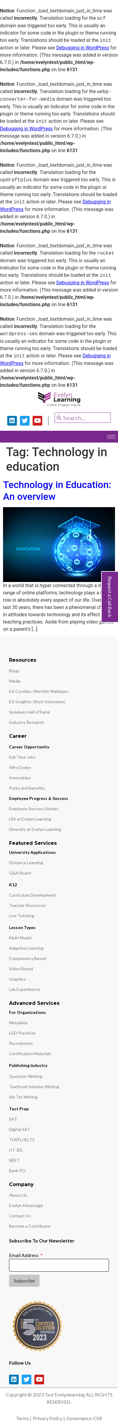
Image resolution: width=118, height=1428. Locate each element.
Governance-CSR (84, 1418)
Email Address (24, 1255)
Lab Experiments (24, 989)
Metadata (18, 1022)
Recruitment (21, 1043)
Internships (20, 777)
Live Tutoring (21, 915)
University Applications (32, 852)
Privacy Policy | (49, 1418)
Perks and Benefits (27, 788)
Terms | (23, 1418)
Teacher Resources (27, 905)
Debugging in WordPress (82, 48)
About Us (18, 1195)
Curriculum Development (32, 895)
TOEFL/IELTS (22, 1139)
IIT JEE (16, 1149)
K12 (13, 884)
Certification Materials (30, 1053)
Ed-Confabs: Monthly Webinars (38, 691)
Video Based (21, 968)
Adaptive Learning (26, 948)
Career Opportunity (29, 746)
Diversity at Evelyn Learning (35, 829)
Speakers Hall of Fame (29, 711)
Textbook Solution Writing (34, 1086)
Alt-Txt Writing (23, 1096)
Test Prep (19, 1108)
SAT (13, 1119)
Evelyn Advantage (26, 1205)
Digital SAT (19, 1129)
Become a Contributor (30, 1226)
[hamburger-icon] (111, 436)
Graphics (17, 979)
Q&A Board (20, 872)
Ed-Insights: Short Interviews (37, 701)
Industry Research (26, 722)
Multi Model (20, 937)
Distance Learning (26, 862)
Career (18, 736)
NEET (14, 1160)
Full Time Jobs (22, 757)
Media (15, 681)
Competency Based (27, 958)
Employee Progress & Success (38, 798)
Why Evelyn (20, 767)
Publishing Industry (28, 1065)
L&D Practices (22, 1032)
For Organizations (27, 1012)
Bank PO (17, 1170)
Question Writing (25, 1076)
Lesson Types (22, 927)
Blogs (14, 670)
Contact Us (20, 1215)
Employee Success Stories (34, 808)
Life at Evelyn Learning (30, 818)
